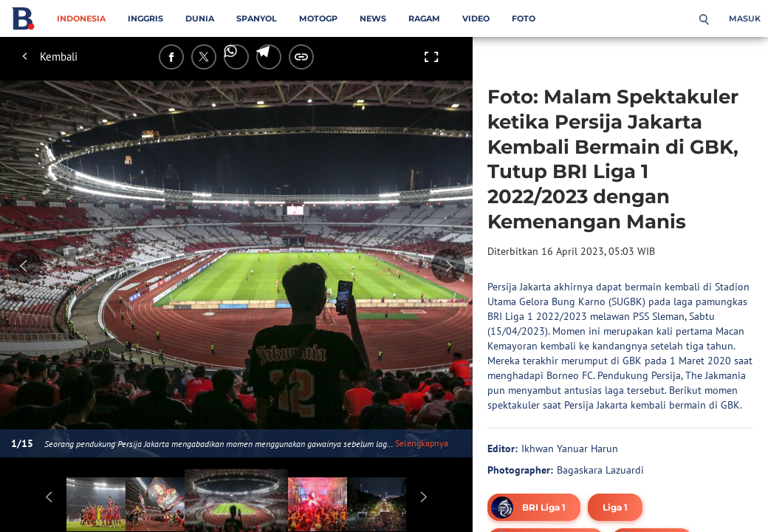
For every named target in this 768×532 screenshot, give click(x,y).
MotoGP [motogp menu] (318, 18)
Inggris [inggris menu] (145, 18)
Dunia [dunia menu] (199, 18)
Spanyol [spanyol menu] (256, 18)
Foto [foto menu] (523, 18)
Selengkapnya (421, 443)
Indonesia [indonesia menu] (81, 18)
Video (476, 18)
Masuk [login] (745, 18)
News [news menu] (373, 18)
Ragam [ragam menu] (424, 18)
